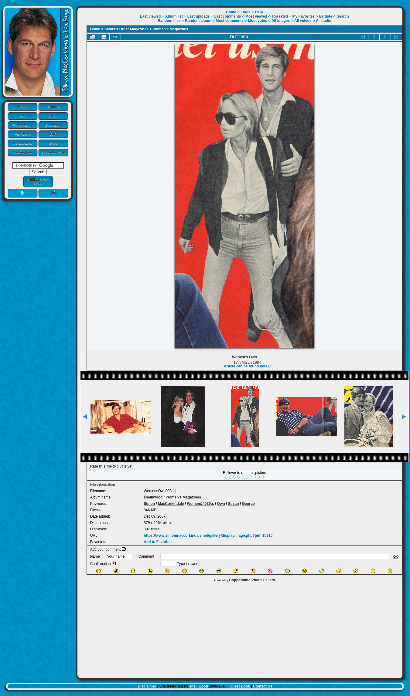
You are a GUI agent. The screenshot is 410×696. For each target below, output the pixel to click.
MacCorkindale (171, 504)
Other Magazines (134, 29)
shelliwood (153, 497)
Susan (233, 504)
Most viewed (256, 16)
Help (259, 12)
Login (246, 12)
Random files (169, 21)
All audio (323, 21)
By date (325, 16)
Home (22, 107)
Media (22, 116)
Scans (109, 29)
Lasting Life (22, 152)
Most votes (257, 21)
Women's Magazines (170, 29)
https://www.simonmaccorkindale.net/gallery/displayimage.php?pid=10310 (208, 535)
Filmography (22, 125)
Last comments (227, 16)
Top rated (280, 16)
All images (281, 21)
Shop (53, 143)
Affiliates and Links (37, 181)
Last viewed (150, 16)
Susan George (53, 152)
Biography (53, 125)
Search (343, 16)
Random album (198, 21)
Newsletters (22, 143)
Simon (149, 504)
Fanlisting (22, 134)
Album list (174, 16)
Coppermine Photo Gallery (252, 580)
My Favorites (303, 16)
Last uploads (198, 16)
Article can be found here (246, 366)
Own (221, 504)
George (248, 504)
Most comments (230, 21)
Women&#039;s (200, 504)
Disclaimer (147, 686)
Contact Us (262, 686)
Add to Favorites (158, 542)
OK (395, 556)
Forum (53, 116)
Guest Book (240, 686)
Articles (53, 107)
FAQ (53, 134)
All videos (303, 21)
